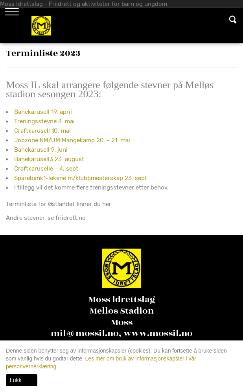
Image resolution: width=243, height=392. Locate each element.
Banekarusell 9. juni (41, 149)
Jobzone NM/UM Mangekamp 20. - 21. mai (72, 140)
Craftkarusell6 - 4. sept (46, 168)
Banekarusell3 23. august (49, 159)
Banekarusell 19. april (43, 111)
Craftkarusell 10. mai (42, 130)
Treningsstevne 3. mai (44, 121)
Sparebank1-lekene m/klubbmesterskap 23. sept (80, 178)
